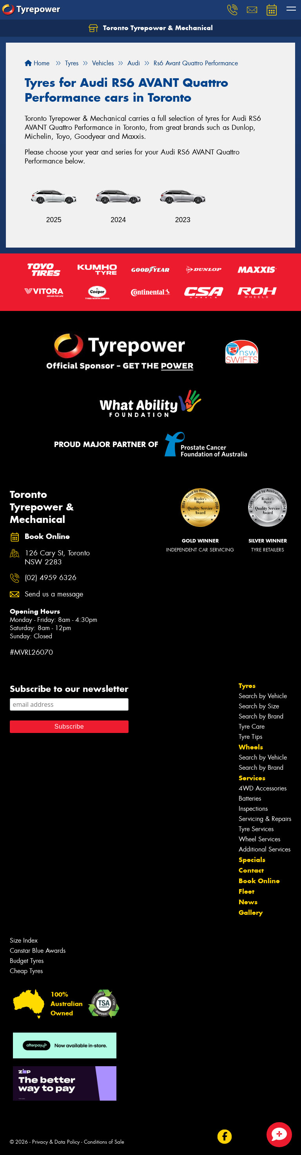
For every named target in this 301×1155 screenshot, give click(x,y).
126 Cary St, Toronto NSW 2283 (57, 558)
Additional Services (264, 849)
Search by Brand (261, 716)
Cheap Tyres (26, 971)
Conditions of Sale (104, 1142)
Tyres (247, 685)
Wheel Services (259, 839)
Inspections (253, 809)
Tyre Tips (250, 737)
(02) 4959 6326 (50, 577)
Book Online (259, 881)
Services (252, 778)
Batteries (250, 798)
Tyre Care (252, 726)
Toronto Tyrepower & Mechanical (151, 28)
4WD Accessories (262, 788)
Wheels (251, 747)
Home (37, 63)
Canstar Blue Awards (37, 951)
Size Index (24, 940)
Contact (251, 870)
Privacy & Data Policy (56, 1142)
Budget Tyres (27, 961)
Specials (252, 859)
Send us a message (54, 594)
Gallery (251, 912)
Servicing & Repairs (265, 819)
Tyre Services (256, 829)
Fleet (246, 891)
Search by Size (259, 706)
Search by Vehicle (263, 696)
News (248, 902)
